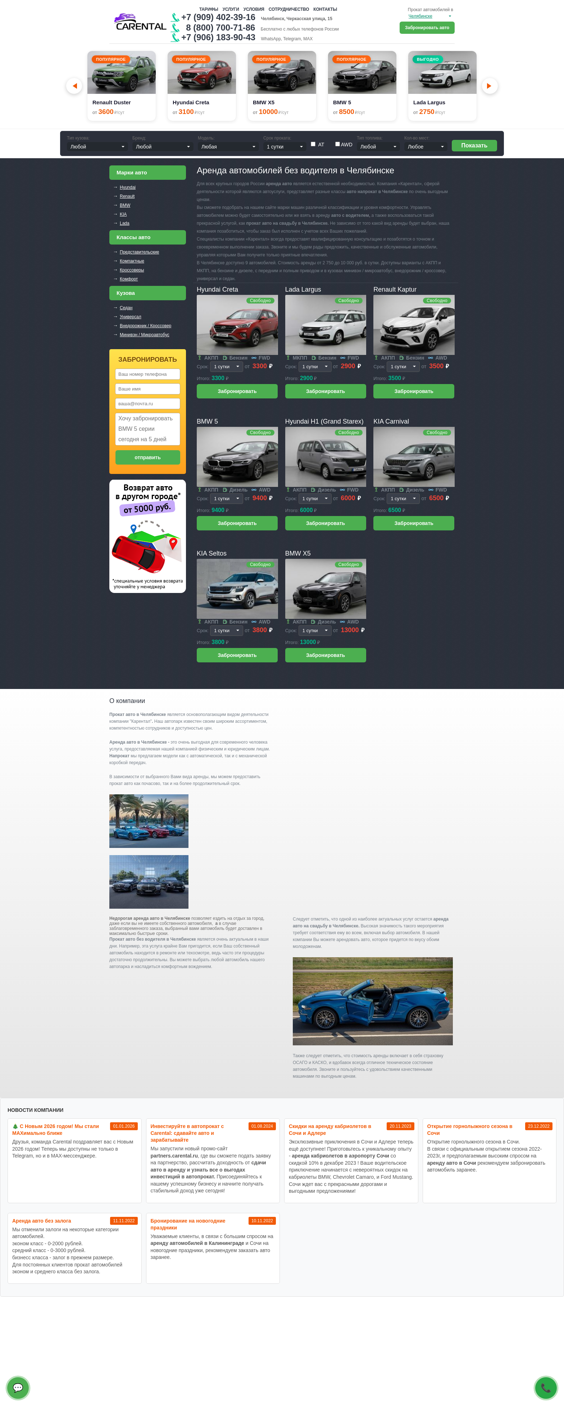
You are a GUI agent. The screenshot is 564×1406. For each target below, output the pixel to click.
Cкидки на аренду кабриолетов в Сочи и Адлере (330, 1129)
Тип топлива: (370, 138)
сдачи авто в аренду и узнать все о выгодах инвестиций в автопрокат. (208, 1169)
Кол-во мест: (416, 138)
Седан (126, 307)
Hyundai (128, 187)
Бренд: (139, 138)
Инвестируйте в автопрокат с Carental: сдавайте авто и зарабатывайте (187, 1133)
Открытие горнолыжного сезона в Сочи (470, 1129)
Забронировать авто (427, 27)
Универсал (130, 316)
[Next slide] (490, 86)
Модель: (206, 138)
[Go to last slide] (74, 86)
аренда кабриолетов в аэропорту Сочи (340, 1156)
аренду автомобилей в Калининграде (197, 1243)
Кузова (126, 293)
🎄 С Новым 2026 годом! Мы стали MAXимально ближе (55, 1129)
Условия (254, 9)
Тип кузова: (78, 138)
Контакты (325, 9)
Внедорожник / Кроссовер (145, 325)
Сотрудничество (289, 9)
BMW (125, 205)
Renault (127, 196)
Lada (124, 223)
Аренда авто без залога (41, 1221)
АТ (317, 144)
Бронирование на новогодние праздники (188, 1224)
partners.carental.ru (174, 1156)
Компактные (132, 261)
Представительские (139, 252)
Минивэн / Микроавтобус (144, 334)
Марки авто (132, 172)
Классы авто (133, 237)
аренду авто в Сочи (451, 1163)
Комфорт (129, 279)
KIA (123, 214)
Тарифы (208, 9)
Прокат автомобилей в (430, 9)
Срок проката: (277, 138)
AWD (343, 144)
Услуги (231, 9)
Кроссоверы (132, 270)
